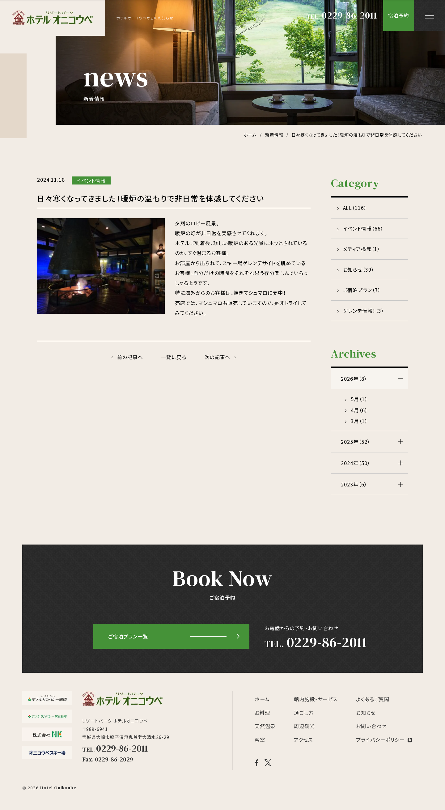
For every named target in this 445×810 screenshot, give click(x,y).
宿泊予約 (398, 15)
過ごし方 (304, 717)
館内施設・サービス (315, 703)
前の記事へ (129, 357)
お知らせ (366, 717)
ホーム (262, 703)
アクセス (303, 744)
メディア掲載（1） (362, 251)
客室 (260, 744)
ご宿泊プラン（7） (362, 293)
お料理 (262, 717)
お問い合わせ (371, 730)
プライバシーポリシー (380, 744)
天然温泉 (265, 730)
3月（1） (359, 425)
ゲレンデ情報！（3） (364, 314)
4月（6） (359, 414)
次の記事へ (218, 357)
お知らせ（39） (359, 272)
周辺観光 (304, 730)
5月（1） (359, 403)
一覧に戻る (173, 357)
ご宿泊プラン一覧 (128, 640)
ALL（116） (355, 208)
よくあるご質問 (372, 703)
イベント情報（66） (363, 229)
